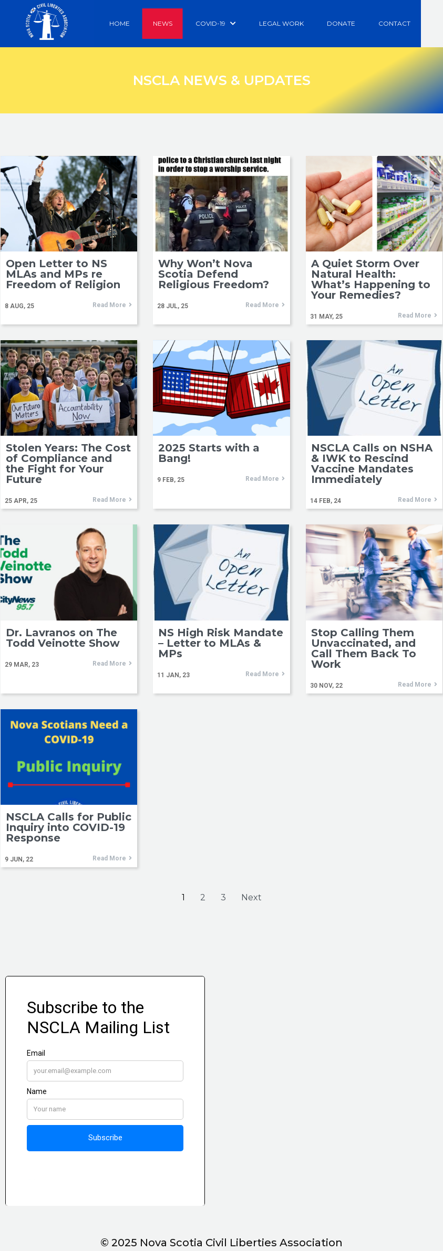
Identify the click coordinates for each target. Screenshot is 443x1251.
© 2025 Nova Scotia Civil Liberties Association (221, 1242)
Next (251, 898)
